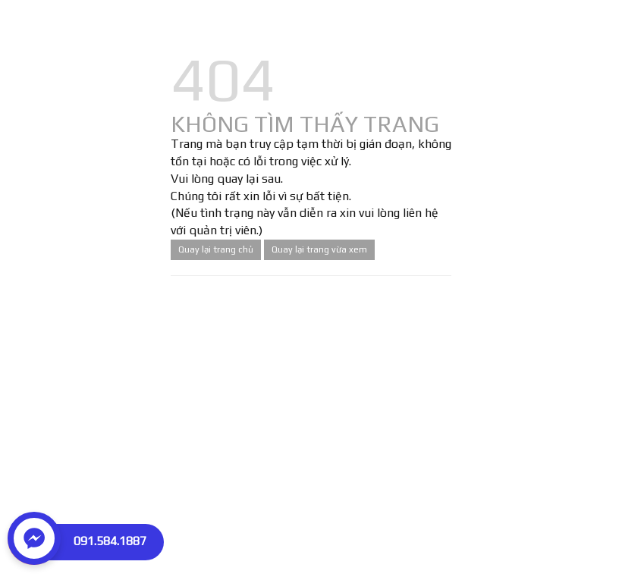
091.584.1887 (110, 541)
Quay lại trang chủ (215, 249)
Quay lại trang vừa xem (319, 249)
